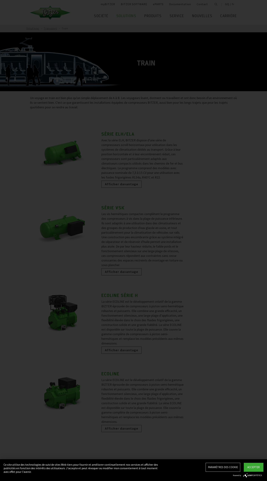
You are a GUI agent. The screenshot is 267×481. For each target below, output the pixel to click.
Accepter (253, 467)
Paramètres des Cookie (223, 467)
